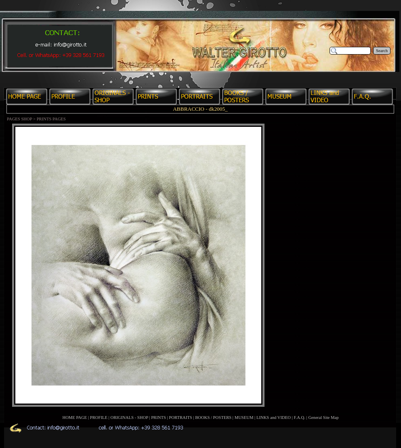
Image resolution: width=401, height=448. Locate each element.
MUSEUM (244, 417)
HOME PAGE (74, 417)
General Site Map (323, 417)
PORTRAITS (180, 417)
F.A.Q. (299, 417)
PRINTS (158, 417)
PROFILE (98, 417)
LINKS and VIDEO (273, 417)
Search (382, 50)
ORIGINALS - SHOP (129, 417)
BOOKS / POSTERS (213, 417)
